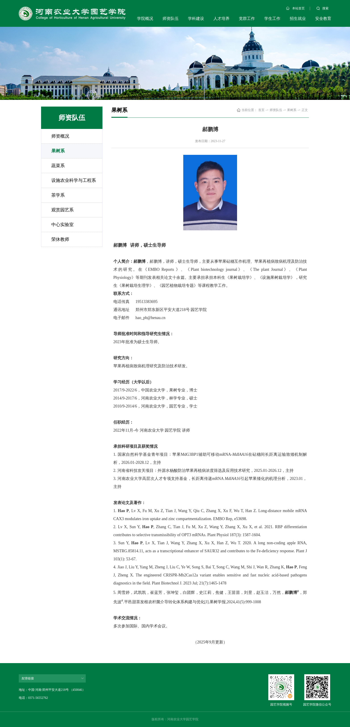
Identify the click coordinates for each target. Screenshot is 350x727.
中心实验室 (62, 224)
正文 (305, 110)
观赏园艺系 (62, 209)
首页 (261, 110)
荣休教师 (60, 239)
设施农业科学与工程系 (73, 180)
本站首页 (295, 8)
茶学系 (58, 195)
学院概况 (145, 18)
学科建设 (196, 18)
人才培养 (221, 18)
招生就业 (298, 18)
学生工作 (272, 18)
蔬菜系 (58, 165)
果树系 (58, 150)
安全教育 (323, 18)
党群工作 (247, 18)
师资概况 (60, 136)
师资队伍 (170, 18)
